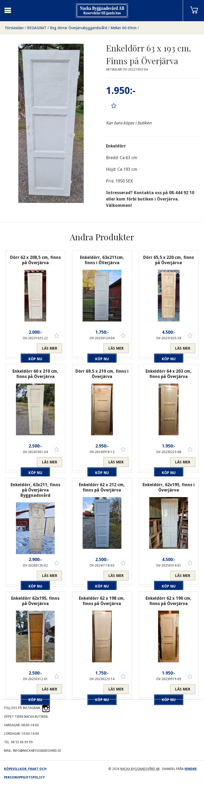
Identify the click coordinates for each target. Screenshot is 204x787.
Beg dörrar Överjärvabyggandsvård (78, 28)
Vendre (190, 769)
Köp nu (22, 348)
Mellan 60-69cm (123, 28)
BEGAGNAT (36, 28)
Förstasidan (14, 28)
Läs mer (49, 348)
